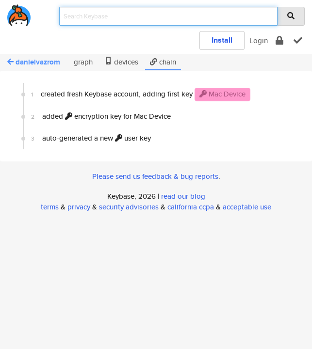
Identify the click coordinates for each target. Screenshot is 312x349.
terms (50, 207)
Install (222, 40)
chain (163, 62)
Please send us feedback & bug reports (155, 176)
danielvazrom (33, 62)
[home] (19, 13)
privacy (78, 207)
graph (82, 62)
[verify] (298, 40)
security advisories (129, 207)
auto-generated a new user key (91, 138)
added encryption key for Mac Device (101, 116)
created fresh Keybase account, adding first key (140, 94)
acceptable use (247, 207)
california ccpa (190, 207)
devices (121, 62)
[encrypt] (279, 40)
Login (258, 40)
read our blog (183, 196)
